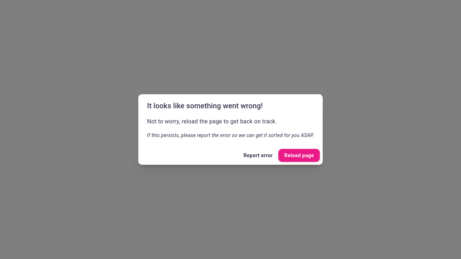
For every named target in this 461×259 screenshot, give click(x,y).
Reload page (298, 155)
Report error (258, 155)
